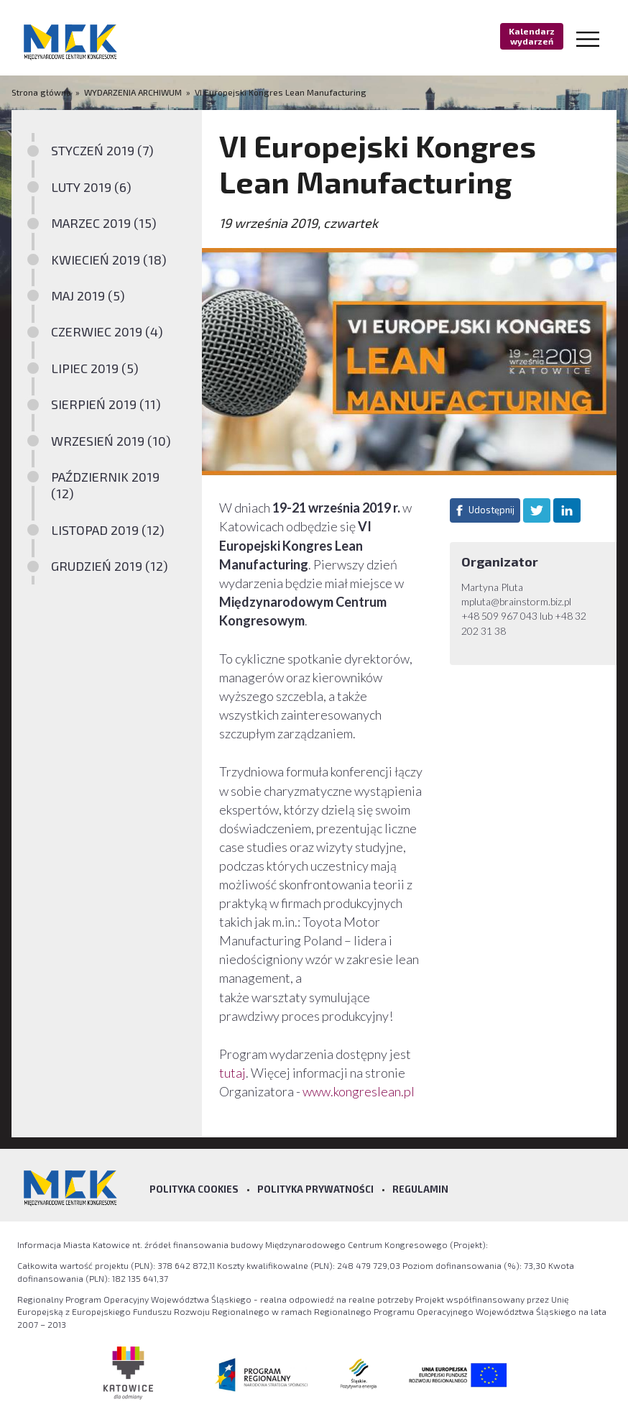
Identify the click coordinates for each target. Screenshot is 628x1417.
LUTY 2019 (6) (91, 187)
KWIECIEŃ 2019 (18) (109, 259)
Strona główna (42, 92)
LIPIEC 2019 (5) (95, 368)
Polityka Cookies (194, 1189)
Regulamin (420, 1189)
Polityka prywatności (315, 1189)
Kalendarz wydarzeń (532, 36)
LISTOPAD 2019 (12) (108, 530)
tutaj (232, 1073)
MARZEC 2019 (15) (104, 223)
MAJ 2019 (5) (88, 295)
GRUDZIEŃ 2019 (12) (109, 566)
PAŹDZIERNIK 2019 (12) (105, 485)
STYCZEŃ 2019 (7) (102, 150)
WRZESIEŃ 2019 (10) (111, 441)
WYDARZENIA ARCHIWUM (133, 92)
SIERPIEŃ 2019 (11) (106, 404)
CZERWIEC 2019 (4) (107, 331)
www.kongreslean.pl (359, 1091)
